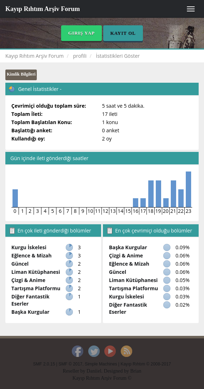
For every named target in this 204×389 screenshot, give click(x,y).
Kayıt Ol (123, 33)
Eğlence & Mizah (31, 255)
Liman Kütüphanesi (35, 271)
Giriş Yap (81, 33)
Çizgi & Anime (28, 280)
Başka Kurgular (30, 311)
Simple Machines (101, 364)
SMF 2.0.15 (44, 364)
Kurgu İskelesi (28, 247)
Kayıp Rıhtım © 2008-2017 (145, 364)
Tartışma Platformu (35, 288)
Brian (135, 371)
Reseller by (74, 371)
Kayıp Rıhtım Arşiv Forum (42, 8)
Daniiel (93, 371)
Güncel (20, 263)
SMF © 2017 (71, 364)
